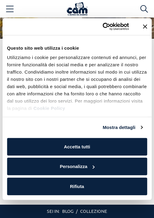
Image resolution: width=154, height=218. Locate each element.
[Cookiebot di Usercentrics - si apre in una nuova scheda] (102, 27)
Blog (68, 211)
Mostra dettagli (119, 127)
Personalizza (77, 166)
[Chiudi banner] (145, 27)
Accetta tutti (77, 146)
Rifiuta (77, 186)
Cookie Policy (49, 108)
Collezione (93, 211)
